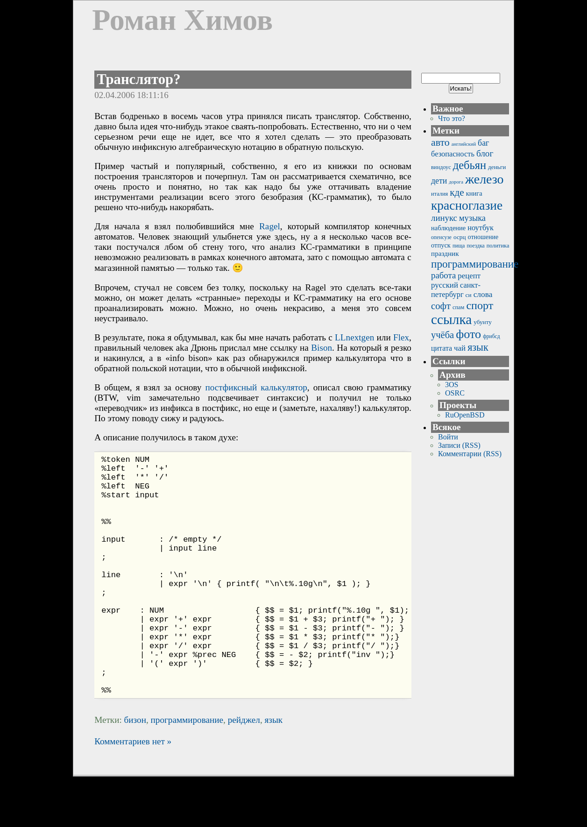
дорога (456, 181)
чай (460, 348)
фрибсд (491, 336)
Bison (321, 348)
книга (474, 193)
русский (444, 285)
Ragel (269, 226)
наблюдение (448, 228)
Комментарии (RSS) (470, 454)
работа (443, 275)
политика (498, 245)
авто (440, 142)
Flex (401, 337)
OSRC (455, 393)
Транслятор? (138, 79)
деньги (497, 166)
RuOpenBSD (464, 415)
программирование (187, 770)
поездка (475, 246)
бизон (135, 770)
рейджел (244, 770)
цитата (441, 348)
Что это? (451, 118)
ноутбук (480, 227)
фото (468, 334)
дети (439, 180)
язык (274, 770)
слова (483, 294)
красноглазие (466, 205)
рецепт (469, 275)
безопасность (452, 153)
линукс (444, 218)
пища (459, 246)
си (469, 294)
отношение (483, 236)
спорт (479, 305)
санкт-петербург (456, 290)
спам (458, 307)
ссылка (451, 319)
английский (464, 144)
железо (484, 179)
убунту (483, 321)
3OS (451, 385)
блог (484, 153)
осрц (459, 236)
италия (439, 194)
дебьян (469, 165)
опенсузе (441, 237)
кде (457, 192)
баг (483, 143)
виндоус (441, 167)
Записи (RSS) (459, 445)
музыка (472, 218)
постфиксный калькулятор (256, 387)
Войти (448, 437)
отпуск (441, 245)
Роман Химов (182, 19)
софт (441, 306)
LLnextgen (354, 337)
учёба (442, 335)
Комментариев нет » (132, 792)
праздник (445, 253)
